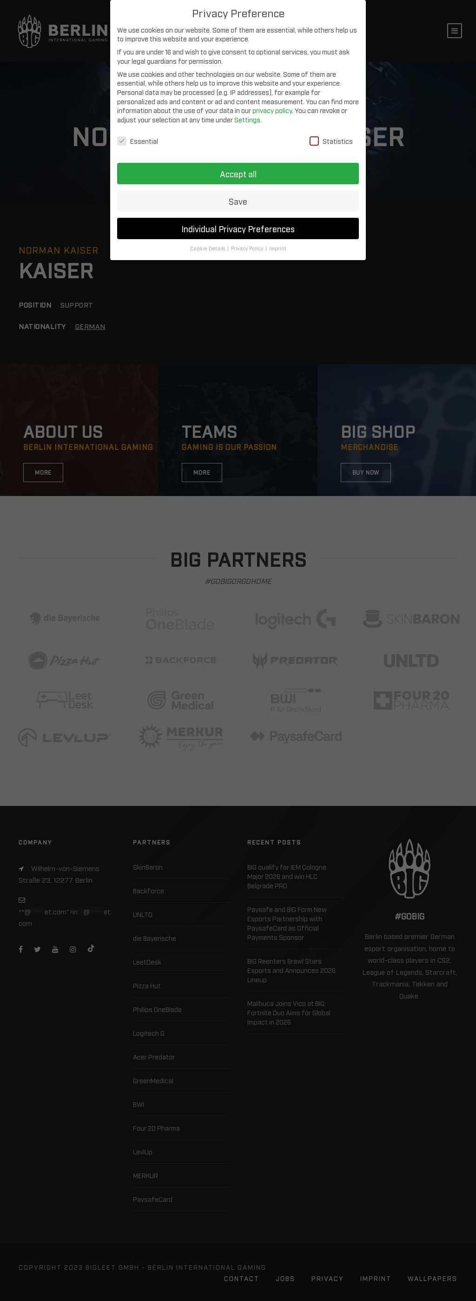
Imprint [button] (277, 248)
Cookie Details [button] (208, 248)
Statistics (331, 140)
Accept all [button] (238, 174)
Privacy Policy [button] (247, 248)
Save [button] (238, 201)
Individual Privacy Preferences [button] (238, 229)
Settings (247, 119)
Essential (137, 140)
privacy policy (272, 110)
